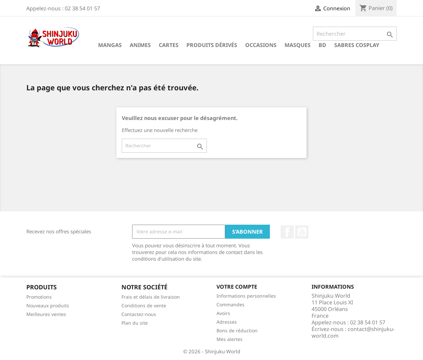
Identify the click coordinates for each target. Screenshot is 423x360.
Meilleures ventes (46, 314)
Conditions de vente (143, 305)
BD (322, 45)
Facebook (287, 232)
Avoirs (223, 313)
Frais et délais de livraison (150, 297)
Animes (140, 45)
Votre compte (237, 286)
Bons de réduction (237, 330)
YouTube (302, 232)
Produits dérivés (211, 45)
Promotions (39, 297)
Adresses (227, 322)
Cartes (168, 45)
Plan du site (134, 323)
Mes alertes (230, 339)
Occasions (261, 45)
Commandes (231, 304)
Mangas (110, 45)
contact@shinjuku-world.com (353, 332)
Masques (298, 45)
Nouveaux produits (47, 305)
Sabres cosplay (356, 45)
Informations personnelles (246, 296)
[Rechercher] (355, 34)
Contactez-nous (138, 314)
